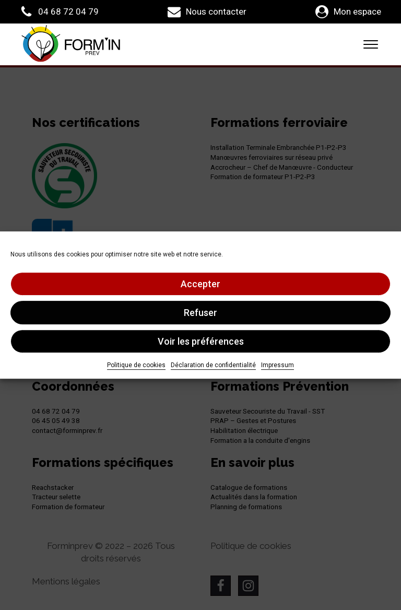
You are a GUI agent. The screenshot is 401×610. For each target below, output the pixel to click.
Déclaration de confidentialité (213, 365)
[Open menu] (370, 44)
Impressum (277, 365)
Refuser (200, 312)
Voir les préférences (201, 341)
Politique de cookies (136, 365)
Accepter (200, 283)
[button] (59, 11)
